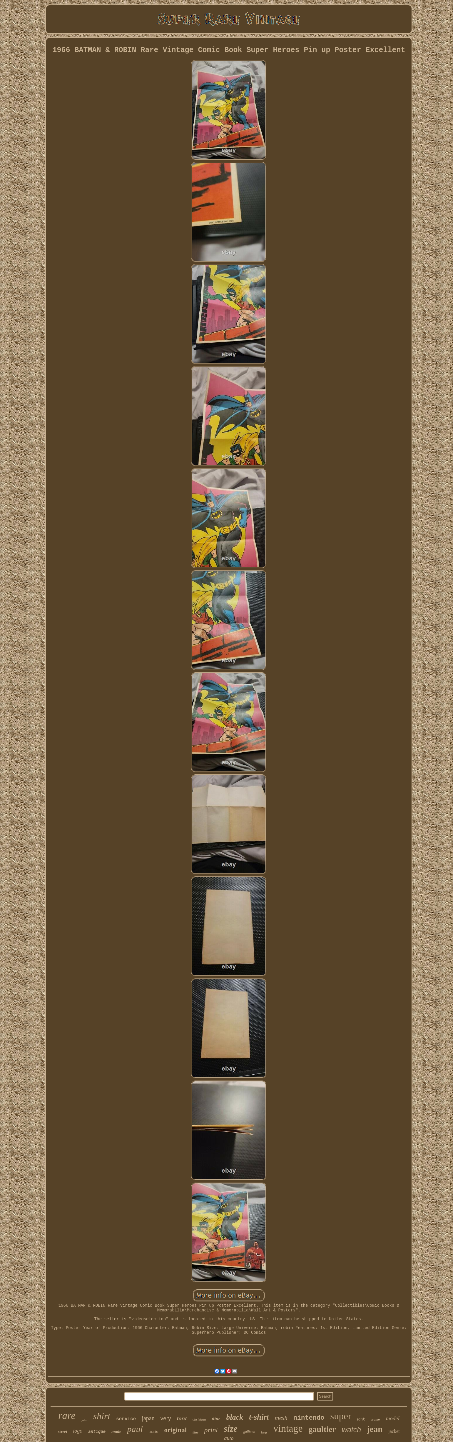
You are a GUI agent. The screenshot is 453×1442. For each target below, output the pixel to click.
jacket (393, 1431)
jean (374, 1429)
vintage (287, 1428)
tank (361, 1419)
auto (228, 1438)
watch (351, 1430)
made (116, 1431)
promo (375, 1419)
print (211, 1430)
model (392, 1418)
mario (153, 1431)
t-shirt (259, 1417)
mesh (281, 1417)
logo (77, 1431)
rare (67, 1415)
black (234, 1417)
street (62, 1431)
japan (148, 1418)
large (264, 1432)
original (175, 1430)
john (84, 1420)
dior (216, 1418)
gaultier (322, 1429)
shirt (101, 1416)
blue (195, 1432)
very (166, 1418)
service (126, 1419)
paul (135, 1429)
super (340, 1416)
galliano (249, 1432)
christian (199, 1419)
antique (97, 1431)
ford (182, 1418)
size (231, 1428)
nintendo (309, 1418)
